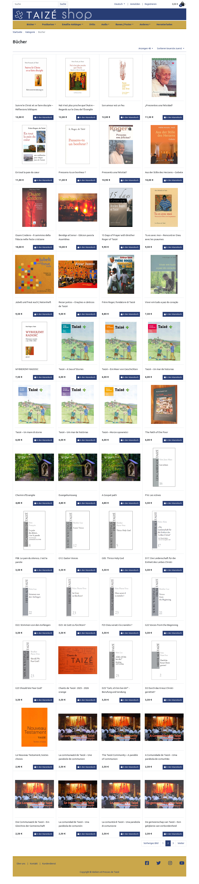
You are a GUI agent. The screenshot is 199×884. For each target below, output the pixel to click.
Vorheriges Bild (150, 843)
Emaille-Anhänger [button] (71, 24)
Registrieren (151, 4)
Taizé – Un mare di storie (28, 432)
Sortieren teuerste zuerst (169, 48)
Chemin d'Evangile (25, 495)
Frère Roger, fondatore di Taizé (118, 302)
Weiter (181, 843)
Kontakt (34, 863)
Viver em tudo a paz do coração (161, 302)
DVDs (92, 24)
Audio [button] (104, 24)
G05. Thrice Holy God (113, 558)
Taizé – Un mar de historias (159, 369)
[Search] (35, 4)
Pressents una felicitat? (114, 172)
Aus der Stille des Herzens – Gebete (164, 172)
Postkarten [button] (48, 24)
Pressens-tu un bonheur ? (72, 172)
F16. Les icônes (153, 495)
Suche (63, 4)
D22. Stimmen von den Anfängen (33, 625)
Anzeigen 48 (145, 48)
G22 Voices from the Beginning (161, 625)
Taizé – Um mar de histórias (73, 432)
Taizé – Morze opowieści (115, 432)
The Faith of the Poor (156, 432)
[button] (179, 4)
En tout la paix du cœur (27, 172)
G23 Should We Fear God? (28, 688)
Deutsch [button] (118, 4)
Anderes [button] (144, 24)
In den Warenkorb (43, 117)
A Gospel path (109, 495)
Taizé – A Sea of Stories (71, 369)
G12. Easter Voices (68, 558)
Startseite (17, 32)
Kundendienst (49, 863)
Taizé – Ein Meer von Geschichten (120, 369)
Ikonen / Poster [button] (124, 24)
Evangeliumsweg (68, 495)
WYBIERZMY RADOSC (26, 369)
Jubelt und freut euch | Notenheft (33, 302)
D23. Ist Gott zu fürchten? (72, 625)
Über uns (21, 863)
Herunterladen (164, 24)
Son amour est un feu (113, 105)
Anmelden (135, 4)
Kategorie (30, 32)
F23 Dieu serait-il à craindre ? (117, 625)
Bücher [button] (30, 24)
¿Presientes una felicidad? (159, 105)
